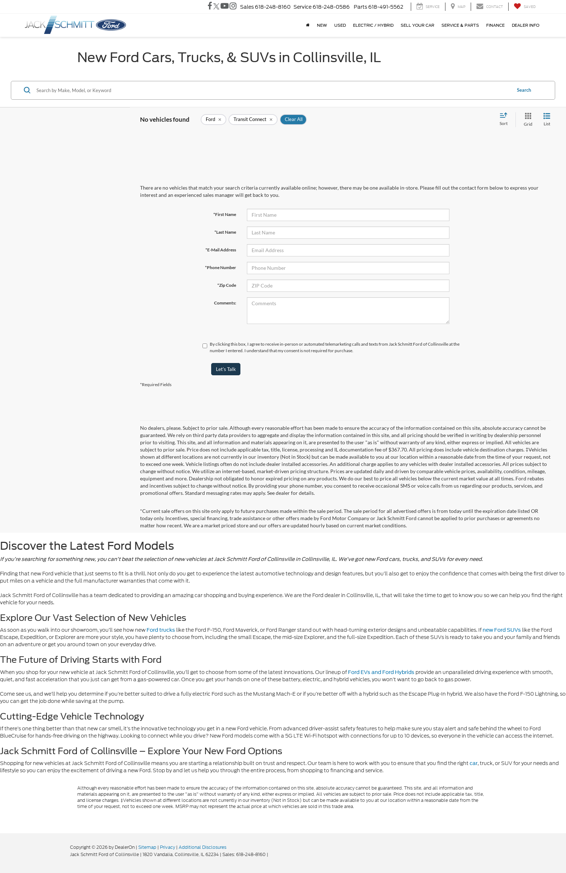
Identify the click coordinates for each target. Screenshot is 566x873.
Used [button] (340, 25)
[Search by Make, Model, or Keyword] (273, 90)
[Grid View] (526, 119)
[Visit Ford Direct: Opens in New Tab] (271, 854)
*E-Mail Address (220, 249)
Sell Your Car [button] (417, 25)
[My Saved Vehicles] (524, 7)
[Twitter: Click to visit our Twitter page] (216, 6)
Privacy (167, 847)
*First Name (224, 214)
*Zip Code (226, 285)
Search (524, 90)
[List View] (547, 119)
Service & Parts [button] (460, 25)
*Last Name (225, 232)
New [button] (322, 25)
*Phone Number (220, 267)
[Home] (307, 25)
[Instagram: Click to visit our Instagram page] (233, 6)
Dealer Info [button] (525, 25)
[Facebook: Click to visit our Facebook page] (210, 6)
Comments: (225, 303)
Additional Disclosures (202, 847)
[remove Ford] (213, 119)
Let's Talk (226, 369)
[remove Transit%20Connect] (253, 119)
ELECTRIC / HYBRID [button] (373, 25)
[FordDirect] (47, 854)
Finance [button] (495, 25)
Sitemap (147, 847)
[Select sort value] (505, 119)
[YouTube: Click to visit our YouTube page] (224, 6)
